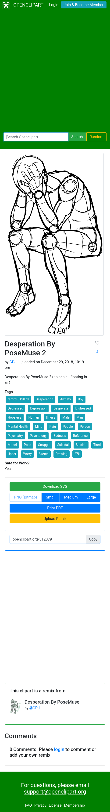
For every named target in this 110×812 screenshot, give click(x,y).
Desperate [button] (60, 408)
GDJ (12, 362)
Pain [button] (52, 426)
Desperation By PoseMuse (52, 702)
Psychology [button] (38, 436)
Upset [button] (12, 454)
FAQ (28, 805)
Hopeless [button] (14, 417)
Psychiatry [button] (15, 436)
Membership (74, 805)
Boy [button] (80, 399)
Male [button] (66, 417)
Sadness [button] (59, 436)
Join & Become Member (83, 5)
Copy (93, 539)
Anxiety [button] (65, 399)
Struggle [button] (44, 445)
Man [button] (80, 417)
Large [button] (91, 497)
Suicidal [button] (63, 445)
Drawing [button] (61, 454)
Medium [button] (71, 497)
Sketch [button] (44, 454)
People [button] (68, 426)
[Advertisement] (55, 71)
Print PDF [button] (55, 508)
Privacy (40, 805)
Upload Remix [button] (54, 518)
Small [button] (50, 497)
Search (77, 137)
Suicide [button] (81, 445)
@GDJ (34, 708)
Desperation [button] (44, 399)
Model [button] (12, 445)
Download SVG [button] (55, 486)
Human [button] (33, 417)
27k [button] (77, 454)
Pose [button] (27, 445)
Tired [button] (97, 445)
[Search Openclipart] (36, 136)
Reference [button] (80, 436)
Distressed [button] (83, 408)
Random (96, 137)
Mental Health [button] (18, 426)
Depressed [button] (15, 408)
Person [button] (85, 426)
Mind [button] (38, 426)
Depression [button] (38, 408)
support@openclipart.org (55, 791)
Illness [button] (50, 417)
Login (53, 5)
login (59, 749)
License (55, 805)
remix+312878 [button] (18, 399)
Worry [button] (27, 454)
